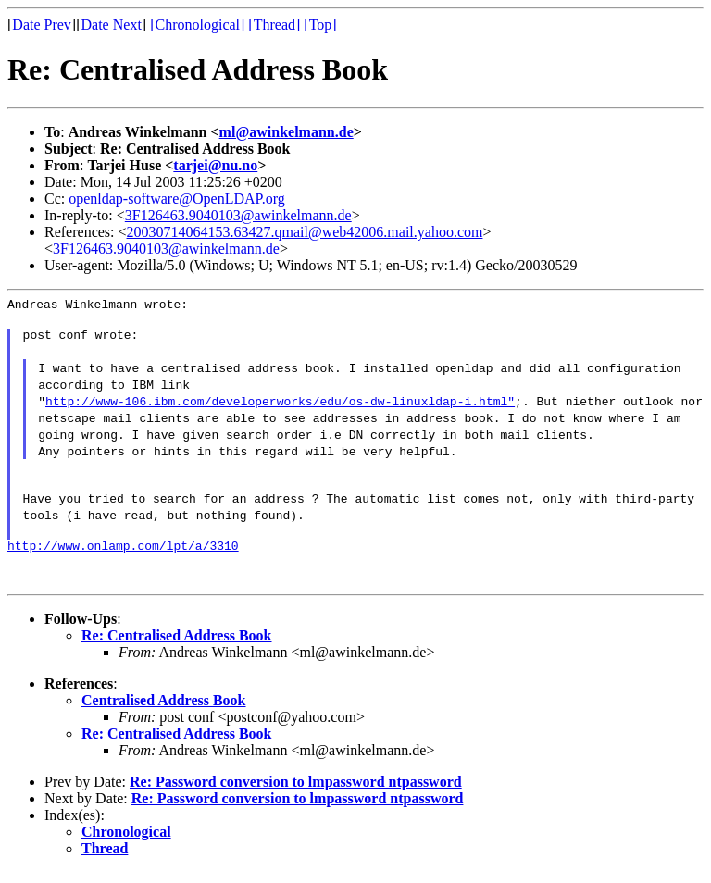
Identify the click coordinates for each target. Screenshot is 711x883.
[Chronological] (197, 24)
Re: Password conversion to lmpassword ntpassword (296, 793)
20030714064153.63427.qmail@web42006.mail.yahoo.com (305, 232)
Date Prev (41, 24)
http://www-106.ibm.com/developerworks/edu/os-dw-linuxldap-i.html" (280, 406)
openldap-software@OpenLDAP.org (177, 198)
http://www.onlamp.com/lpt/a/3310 (123, 556)
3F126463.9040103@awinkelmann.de (238, 215)
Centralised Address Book (163, 711)
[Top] (320, 24)
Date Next (111, 24)
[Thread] (274, 24)
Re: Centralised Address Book (176, 646)
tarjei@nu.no (215, 165)
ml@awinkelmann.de (286, 132)
